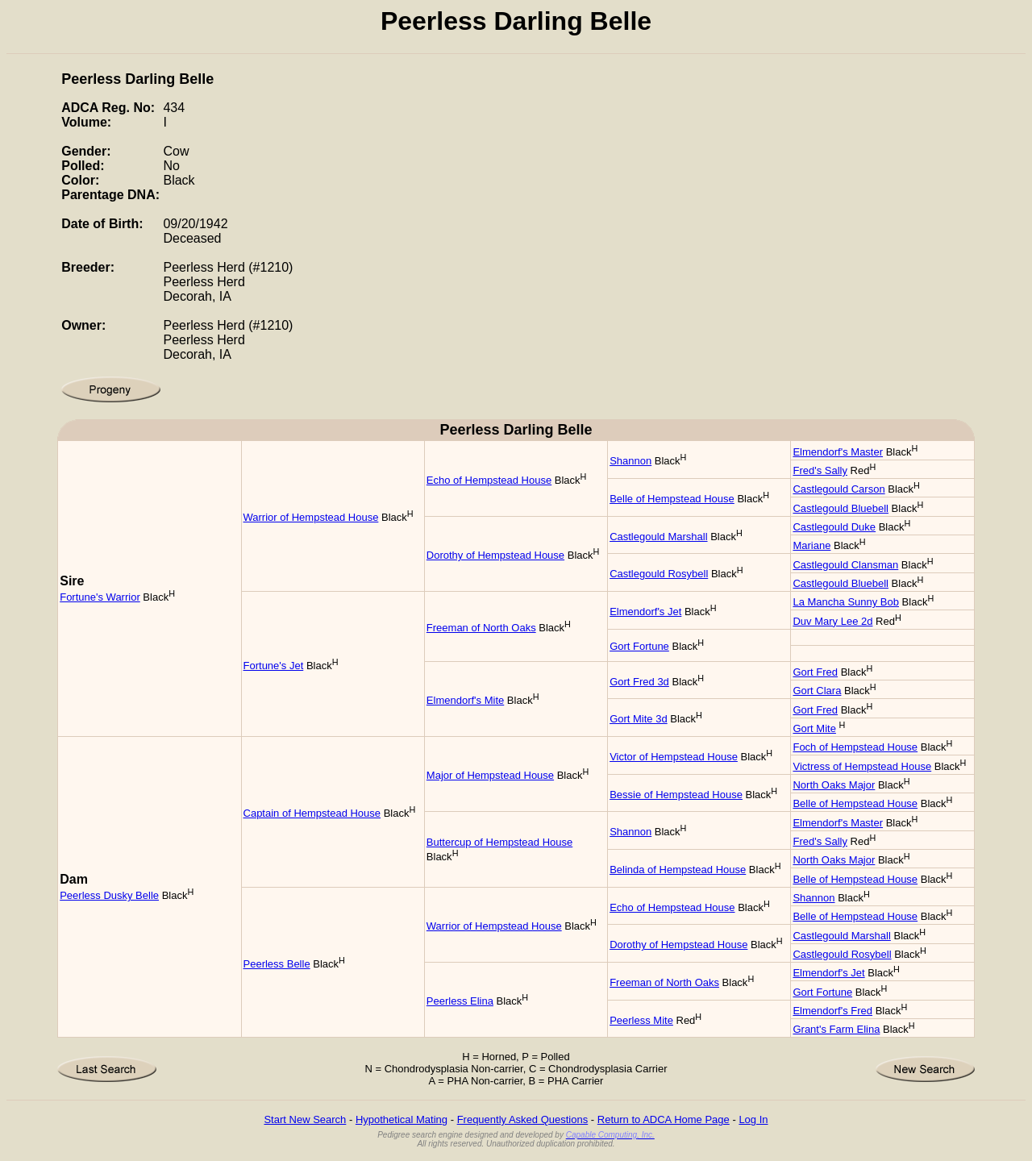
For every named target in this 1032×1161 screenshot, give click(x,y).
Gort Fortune (639, 646)
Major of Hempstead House (490, 775)
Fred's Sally (820, 470)
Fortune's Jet (273, 666)
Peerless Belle (276, 964)
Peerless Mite (641, 1020)
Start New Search (305, 1119)
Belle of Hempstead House (672, 499)
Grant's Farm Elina (836, 1029)
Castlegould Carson (838, 489)
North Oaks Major (834, 785)
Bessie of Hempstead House (676, 795)
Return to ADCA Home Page (663, 1119)
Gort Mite (814, 728)
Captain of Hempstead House (312, 813)
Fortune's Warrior (100, 597)
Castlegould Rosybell (659, 574)
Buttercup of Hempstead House (499, 842)
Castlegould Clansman (845, 565)
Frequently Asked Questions (523, 1119)
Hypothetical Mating (401, 1119)
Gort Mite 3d (639, 719)
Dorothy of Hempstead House (495, 555)
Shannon (630, 461)
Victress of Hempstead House (862, 766)
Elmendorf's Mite (465, 700)
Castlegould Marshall (658, 537)
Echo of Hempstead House (489, 480)
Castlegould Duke (834, 527)
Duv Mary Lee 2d (832, 621)
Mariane (811, 545)
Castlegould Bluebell (840, 508)
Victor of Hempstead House (674, 757)
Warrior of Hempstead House (311, 517)
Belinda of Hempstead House (678, 869)
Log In (753, 1119)
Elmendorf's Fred (832, 1011)
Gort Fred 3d (639, 682)
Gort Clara (817, 691)
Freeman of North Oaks (481, 628)
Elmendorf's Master (838, 452)
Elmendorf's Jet (645, 611)
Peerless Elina (460, 1001)
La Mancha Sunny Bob (846, 602)
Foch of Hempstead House (855, 747)
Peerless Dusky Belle (109, 895)
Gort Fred (815, 672)
